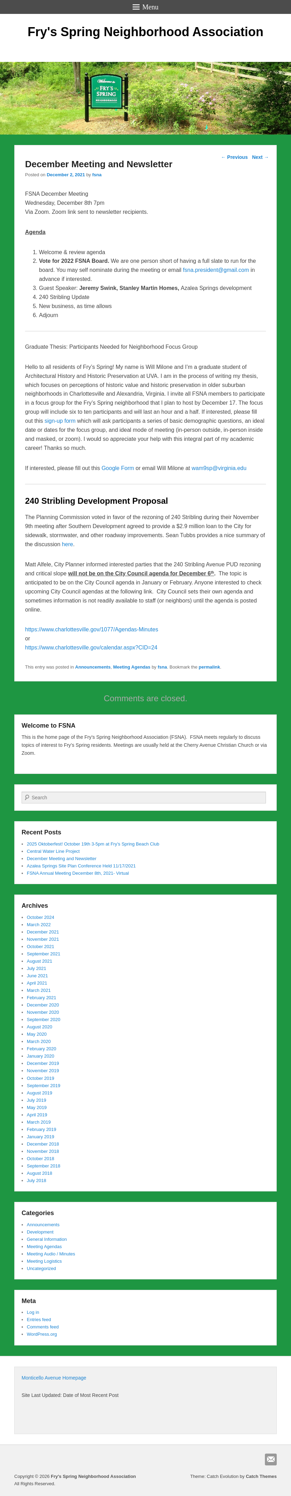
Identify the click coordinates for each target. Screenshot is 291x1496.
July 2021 (36, 968)
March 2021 (39, 990)
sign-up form (60, 421)
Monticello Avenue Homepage (54, 1378)
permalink (209, 667)
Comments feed (43, 1326)
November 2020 (43, 1012)
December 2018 (43, 1144)
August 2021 (39, 961)
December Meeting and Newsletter (61, 858)
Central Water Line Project (53, 851)
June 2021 (37, 975)
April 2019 (37, 1114)
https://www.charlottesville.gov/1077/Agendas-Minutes (91, 629)
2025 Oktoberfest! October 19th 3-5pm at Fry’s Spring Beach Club (93, 844)
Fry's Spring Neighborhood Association (145, 32)
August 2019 (39, 1092)
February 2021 (41, 997)
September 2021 (43, 953)
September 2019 (43, 1085)
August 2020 (39, 1026)
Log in (33, 1312)
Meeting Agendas (131, 667)
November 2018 (43, 1151)
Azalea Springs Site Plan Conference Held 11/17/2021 (81, 865)
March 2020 (39, 1041)
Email (271, 1459)
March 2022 (39, 924)
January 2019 (40, 1136)
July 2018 (36, 1180)
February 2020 (41, 1048)
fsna (97, 174)
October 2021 (40, 946)
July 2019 (36, 1100)
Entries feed (39, 1319)
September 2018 (43, 1166)
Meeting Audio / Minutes (51, 1253)
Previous (234, 157)
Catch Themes (261, 1476)
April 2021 (37, 983)
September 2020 (43, 1019)
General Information (47, 1239)
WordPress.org (42, 1334)
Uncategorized (41, 1268)
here (67, 544)
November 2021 (43, 939)
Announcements (93, 667)
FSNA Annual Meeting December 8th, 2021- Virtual (78, 873)
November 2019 (43, 1070)
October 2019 (40, 1078)
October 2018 (40, 1158)
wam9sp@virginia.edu (218, 468)
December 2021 (43, 932)
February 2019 (41, 1129)
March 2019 (39, 1122)
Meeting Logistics (44, 1261)
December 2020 (43, 1005)
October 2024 (40, 917)
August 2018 (39, 1173)
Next (260, 157)
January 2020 (40, 1056)
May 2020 (37, 1034)
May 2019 (37, 1107)
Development (40, 1232)
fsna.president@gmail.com (216, 270)
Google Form (118, 468)
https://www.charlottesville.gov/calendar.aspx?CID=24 (91, 647)
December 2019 (43, 1063)
